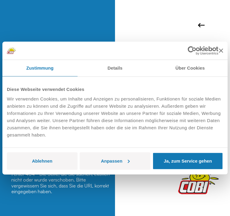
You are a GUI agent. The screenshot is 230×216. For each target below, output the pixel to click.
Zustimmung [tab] (40, 67)
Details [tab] (115, 67)
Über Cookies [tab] (190, 67)
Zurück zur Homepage (201, 25)
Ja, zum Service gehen (188, 160)
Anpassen (115, 160)
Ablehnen (42, 160)
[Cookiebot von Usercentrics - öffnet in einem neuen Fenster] (192, 50)
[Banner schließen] (221, 51)
